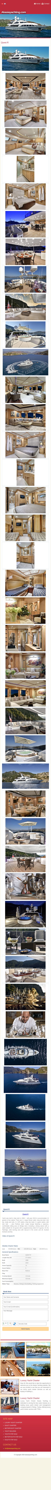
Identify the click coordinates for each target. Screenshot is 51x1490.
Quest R (25, 1214)
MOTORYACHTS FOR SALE (13, 1463)
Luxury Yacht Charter (29, 1407)
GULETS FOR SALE (11, 1466)
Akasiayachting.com (13, 12)
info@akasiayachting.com (12, 1474)
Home (38, 4)
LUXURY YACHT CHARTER (13, 1449)
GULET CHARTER (10, 1451)
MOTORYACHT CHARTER (13, 1454)
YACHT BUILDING (10, 1457)
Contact (46, 4)
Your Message (25, 1341)
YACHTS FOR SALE (11, 1460)
